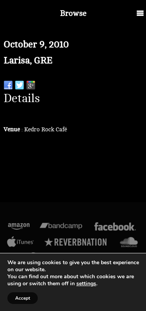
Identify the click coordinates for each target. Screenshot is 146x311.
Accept (22, 298)
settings (86, 283)
